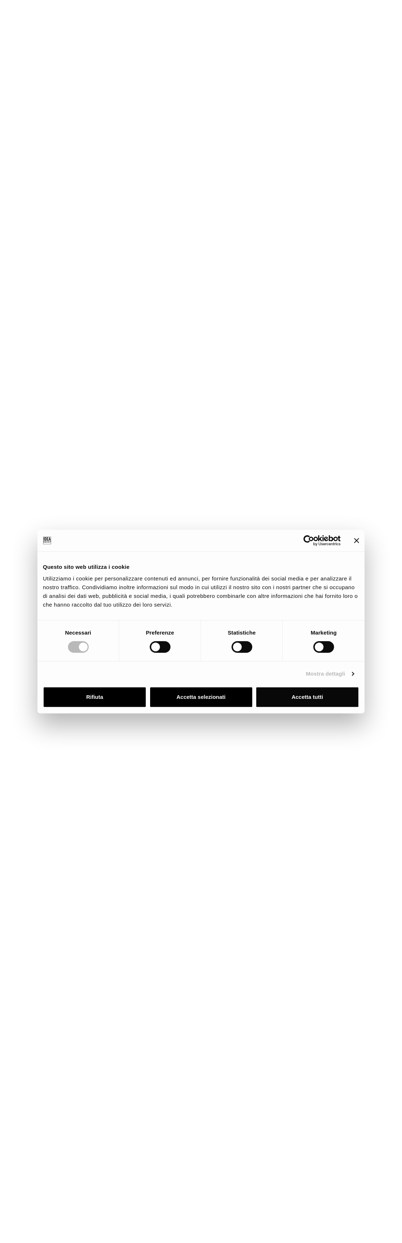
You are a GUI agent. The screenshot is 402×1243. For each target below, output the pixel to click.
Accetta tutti (307, 697)
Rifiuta (94, 697)
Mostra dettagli (325, 674)
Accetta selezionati (200, 697)
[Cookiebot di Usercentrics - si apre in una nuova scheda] (309, 540)
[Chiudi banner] (356, 540)
